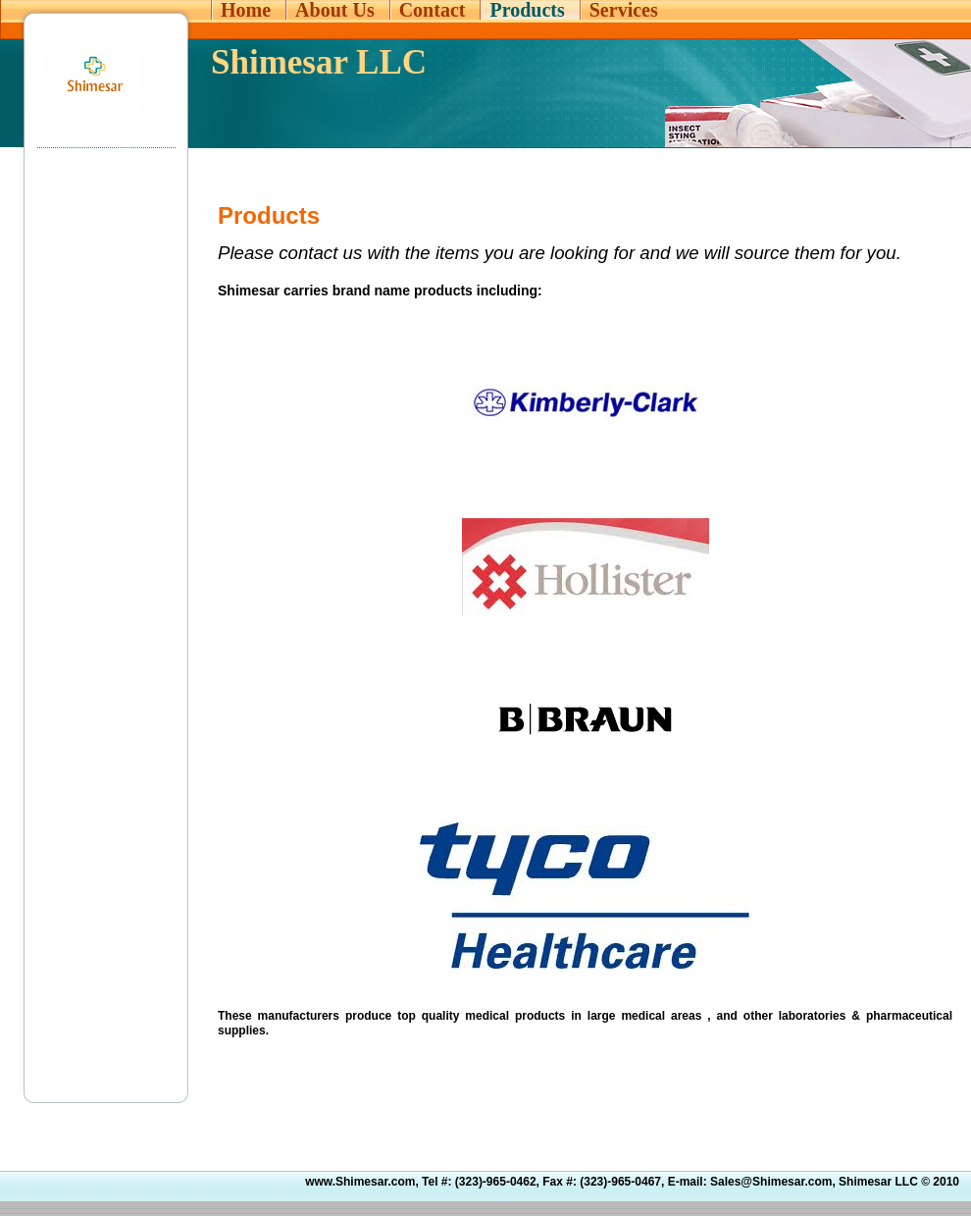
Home (246, 10)
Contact (432, 10)
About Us (335, 10)
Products (526, 10)
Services (623, 10)
